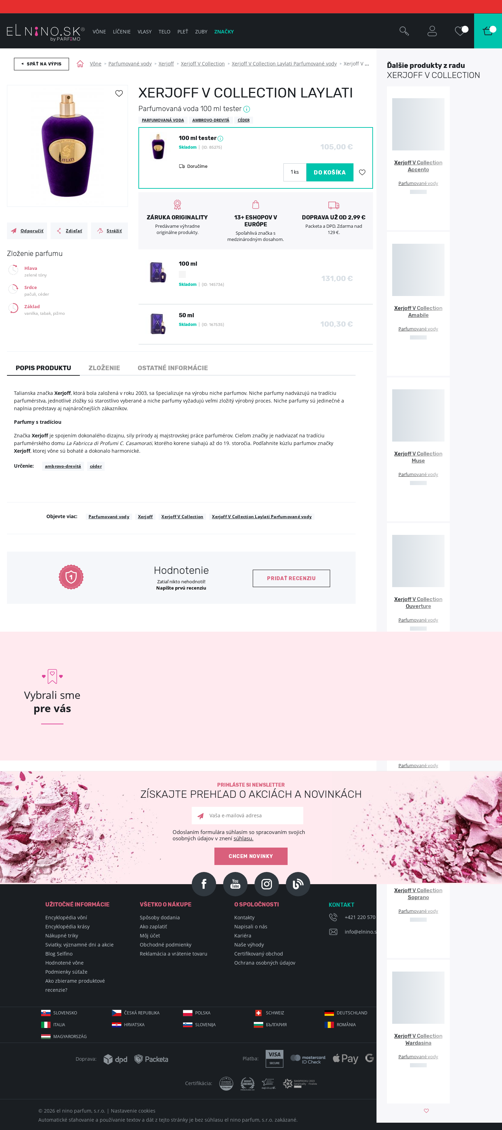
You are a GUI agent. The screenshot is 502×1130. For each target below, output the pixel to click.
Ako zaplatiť (153, 926)
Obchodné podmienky (165, 944)
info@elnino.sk (362, 931)
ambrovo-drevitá (63, 466)
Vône (95, 63)
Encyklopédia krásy (67, 926)
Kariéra (242, 935)
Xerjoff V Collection (203, 63)
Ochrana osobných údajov (264, 962)
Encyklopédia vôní (66, 917)
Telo (164, 31)
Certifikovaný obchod (258, 953)
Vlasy (145, 31)
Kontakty (244, 917)
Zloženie (104, 368)
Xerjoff (166, 63)
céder (96, 466)
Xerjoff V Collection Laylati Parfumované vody (284, 63)
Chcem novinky (251, 856)
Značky (224, 31)
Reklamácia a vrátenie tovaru (173, 953)
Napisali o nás (250, 926)
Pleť (182, 31)
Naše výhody (249, 944)
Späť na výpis (44, 64)
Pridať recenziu (291, 579)
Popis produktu (43, 368)
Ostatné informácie (173, 368)
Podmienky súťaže (66, 971)
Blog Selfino (59, 953)
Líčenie (122, 31)
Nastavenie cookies (133, 1110)
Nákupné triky (61, 935)
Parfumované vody (130, 63)
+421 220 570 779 (365, 917)
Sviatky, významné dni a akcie (79, 944)
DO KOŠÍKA (330, 172)
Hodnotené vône (64, 962)
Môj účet (150, 935)
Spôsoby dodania (160, 917)
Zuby (201, 31)
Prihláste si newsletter (251, 791)
